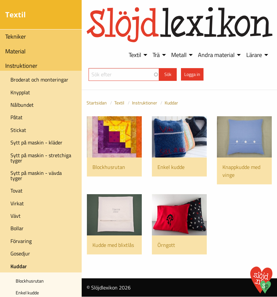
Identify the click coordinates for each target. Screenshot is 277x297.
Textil (119, 102)
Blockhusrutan (30, 280)
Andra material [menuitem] (216, 54)
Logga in (192, 74)
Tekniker (15, 36)
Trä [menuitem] (156, 54)
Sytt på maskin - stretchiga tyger (40, 157)
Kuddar (18, 266)
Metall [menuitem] (179, 54)
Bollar (17, 228)
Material (15, 51)
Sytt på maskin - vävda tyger (36, 175)
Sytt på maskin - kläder (36, 142)
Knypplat (20, 92)
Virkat (17, 203)
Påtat (16, 117)
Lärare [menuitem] (254, 54)
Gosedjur (20, 253)
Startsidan (97, 102)
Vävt (15, 216)
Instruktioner (21, 65)
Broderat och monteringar (39, 80)
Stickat (18, 130)
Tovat (16, 191)
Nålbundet (22, 105)
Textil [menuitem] (135, 54)
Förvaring (21, 241)
